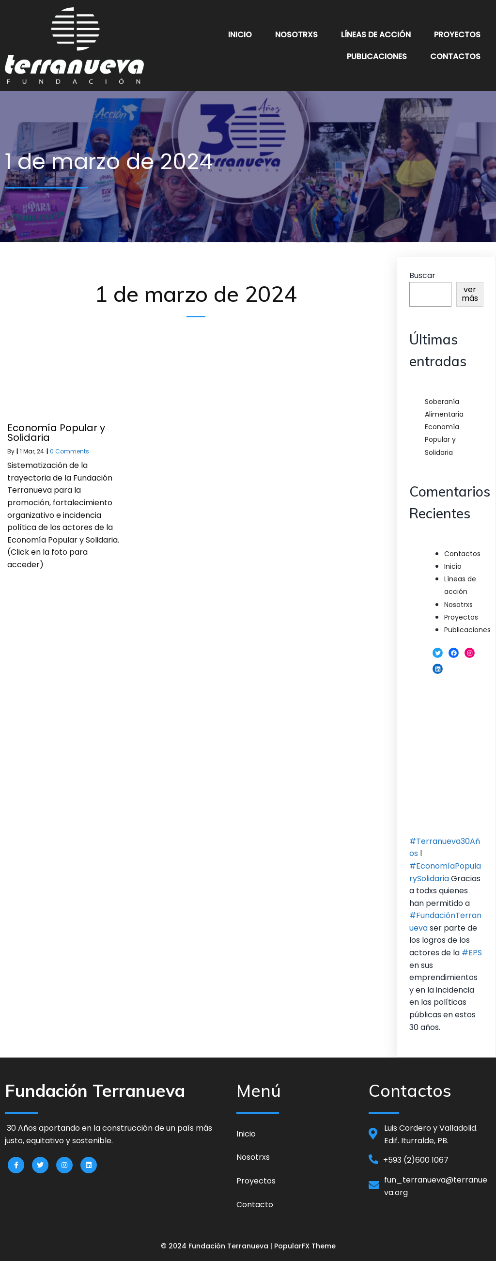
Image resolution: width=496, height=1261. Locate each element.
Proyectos (461, 617)
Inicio (453, 566)
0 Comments (69, 451)
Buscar (422, 275)
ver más (470, 294)
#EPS (472, 952)
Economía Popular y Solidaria (442, 439)
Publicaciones (467, 630)
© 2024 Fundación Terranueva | (217, 1246)
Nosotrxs (458, 604)
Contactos (462, 554)
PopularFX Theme (305, 1246)
